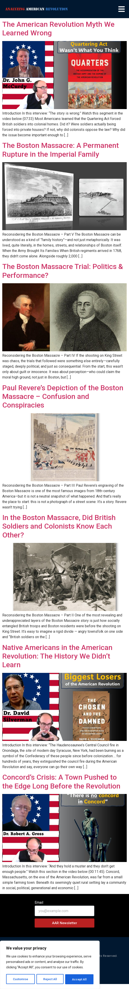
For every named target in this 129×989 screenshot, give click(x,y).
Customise (21, 979)
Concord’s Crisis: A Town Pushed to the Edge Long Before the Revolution (61, 781)
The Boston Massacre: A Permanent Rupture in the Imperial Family (60, 149)
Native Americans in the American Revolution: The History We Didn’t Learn (57, 656)
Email (39, 903)
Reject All (50, 979)
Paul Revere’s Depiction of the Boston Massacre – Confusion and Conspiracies (62, 396)
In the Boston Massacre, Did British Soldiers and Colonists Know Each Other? (59, 526)
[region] (50, 965)
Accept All (79, 979)
